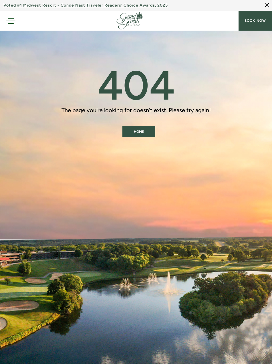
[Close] (267, 5)
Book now (255, 21)
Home (139, 132)
